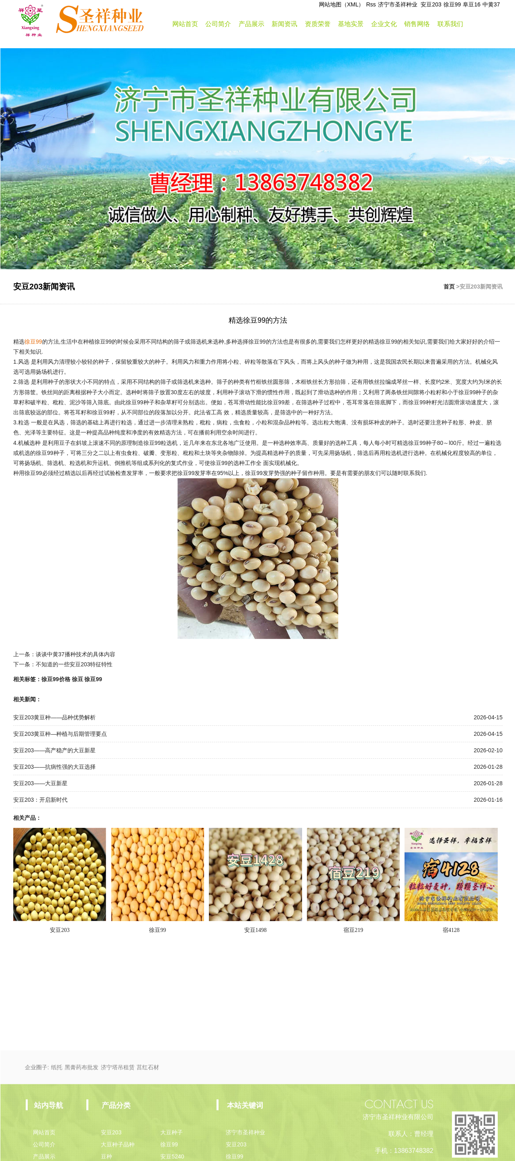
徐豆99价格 (55, 679)
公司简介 (218, 23)
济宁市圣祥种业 (398, 4)
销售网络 (417, 23)
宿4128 (451, 930)
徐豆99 (452, 4)
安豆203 (431, 4)
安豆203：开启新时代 (40, 800)
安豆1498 (255, 930)
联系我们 (450, 23)
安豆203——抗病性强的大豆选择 (54, 767)
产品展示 (251, 23)
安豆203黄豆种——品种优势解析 (54, 717)
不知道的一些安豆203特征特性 (74, 664)
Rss (371, 4)
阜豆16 (471, 4)
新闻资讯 (284, 23)
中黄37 (491, 4)
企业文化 (384, 23)
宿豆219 (353, 930)
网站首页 (185, 23)
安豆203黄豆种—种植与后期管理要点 (60, 734)
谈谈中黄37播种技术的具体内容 (75, 654)
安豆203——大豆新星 (40, 783)
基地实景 (351, 23)
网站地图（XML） (341, 4)
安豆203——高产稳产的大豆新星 (54, 750)
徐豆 (77, 679)
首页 (449, 286)
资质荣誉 (318, 23)
